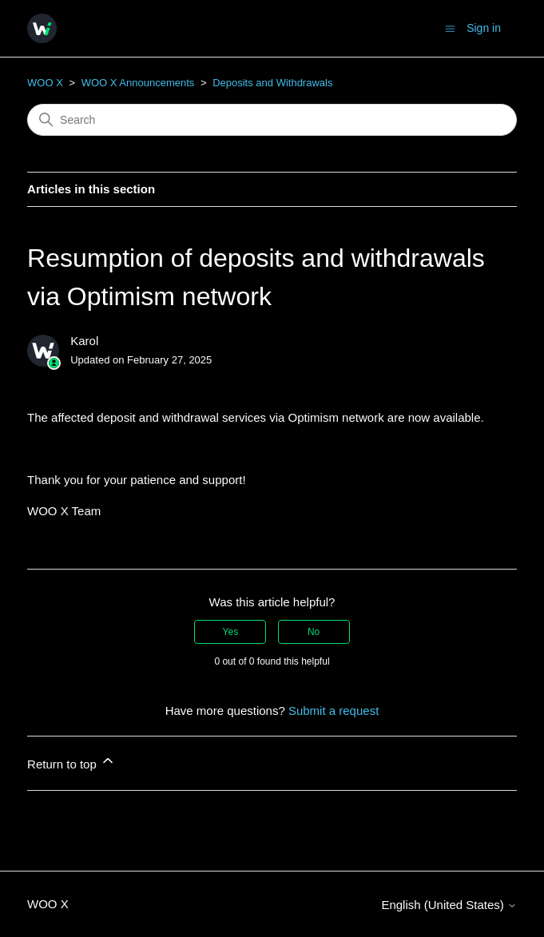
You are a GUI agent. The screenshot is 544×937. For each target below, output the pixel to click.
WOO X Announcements (138, 83)
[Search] (272, 120)
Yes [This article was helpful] (231, 631)
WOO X (45, 83)
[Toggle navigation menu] (450, 27)
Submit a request (333, 710)
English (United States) (449, 904)
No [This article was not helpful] (314, 631)
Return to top (71, 761)
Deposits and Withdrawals (272, 83)
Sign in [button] (484, 28)
